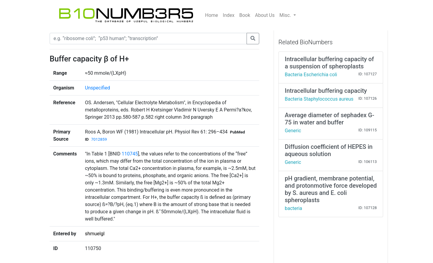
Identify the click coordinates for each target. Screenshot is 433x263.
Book (244, 15)
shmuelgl (94, 233)
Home (211, 15)
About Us (265, 15)
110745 (129, 154)
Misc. (285, 15)
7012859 (99, 139)
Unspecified (97, 88)
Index (229, 15)
